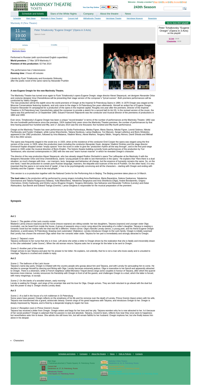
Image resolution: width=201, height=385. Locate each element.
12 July (171, 39)
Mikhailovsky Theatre (92, 18)
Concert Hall (73, 18)
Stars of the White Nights (63, 13)
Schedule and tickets (33, 13)
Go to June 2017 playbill (177, 23)
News (128, 13)
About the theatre (109, 13)
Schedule (17, 18)
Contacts (139, 354)
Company (88, 13)
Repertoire (152, 18)
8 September (171, 41)
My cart (165, 2)
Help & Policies (125, 354)
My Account (176, 2)
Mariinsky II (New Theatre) (52, 18)
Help (184, 2)
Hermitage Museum (135, 18)
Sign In (157, 2)
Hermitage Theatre (113, 18)
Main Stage (31, 18)
